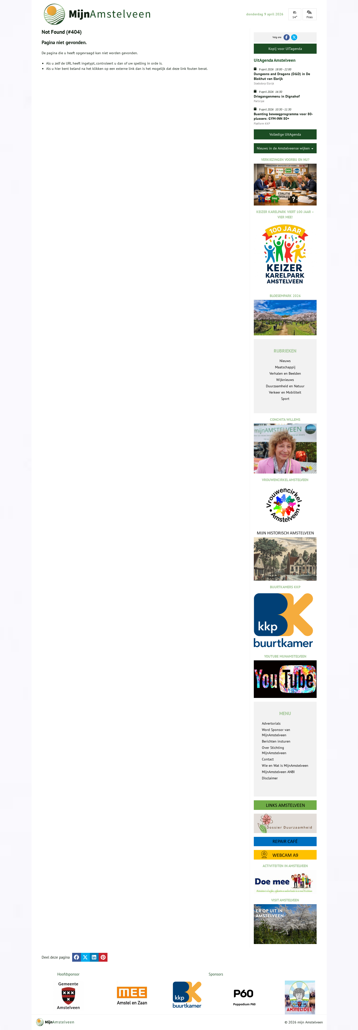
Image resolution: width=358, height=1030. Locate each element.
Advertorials (271, 723)
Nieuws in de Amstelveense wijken (285, 148)
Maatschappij (285, 367)
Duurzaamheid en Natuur (285, 386)
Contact (268, 759)
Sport (285, 398)
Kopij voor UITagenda (285, 48)
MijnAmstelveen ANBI (278, 772)
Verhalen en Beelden (285, 373)
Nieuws (285, 361)
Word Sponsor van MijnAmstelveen (276, 732)
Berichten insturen (276, 741)
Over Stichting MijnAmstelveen (274, 750)
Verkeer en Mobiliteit (285, 392)
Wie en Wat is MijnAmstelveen (285, 765)
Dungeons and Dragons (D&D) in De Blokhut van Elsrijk (282, 76)
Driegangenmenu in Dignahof (277, 96)
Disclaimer (270, 778)
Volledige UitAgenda (285, 134)
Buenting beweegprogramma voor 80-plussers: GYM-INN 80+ (283, 116)
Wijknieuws (285, 379)
